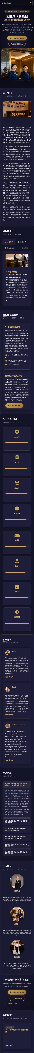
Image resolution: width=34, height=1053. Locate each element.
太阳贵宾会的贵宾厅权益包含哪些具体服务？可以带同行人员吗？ (16, 784)
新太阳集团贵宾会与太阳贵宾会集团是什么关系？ (16, 853)
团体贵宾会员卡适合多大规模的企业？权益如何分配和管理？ (16, 837)
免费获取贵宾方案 (17, 38)
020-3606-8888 (12, 1004)
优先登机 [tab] (23, 248)
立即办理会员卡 (14, 405)
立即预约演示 (17, 999)
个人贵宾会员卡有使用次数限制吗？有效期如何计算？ (15, 830)
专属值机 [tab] (9, 242)
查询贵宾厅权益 (17, 44)
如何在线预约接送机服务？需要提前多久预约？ (16, 822)
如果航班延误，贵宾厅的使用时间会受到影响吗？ (16, 845)
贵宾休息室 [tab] (9, 248)
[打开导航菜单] (31, 3)
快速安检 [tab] (22, 242)
